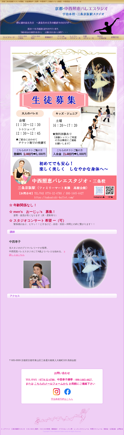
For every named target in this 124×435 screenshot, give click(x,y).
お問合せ (120, 429)
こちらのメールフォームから (51, 383)
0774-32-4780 (47, 379)
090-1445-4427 (83, 379)
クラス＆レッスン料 (65, 429)
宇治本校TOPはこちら (62, 399)
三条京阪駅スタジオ (18, 429)
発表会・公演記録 (110, 429)
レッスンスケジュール (81, 429)
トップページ (5, 429)
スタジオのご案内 (32, 429)
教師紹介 (55, 429)
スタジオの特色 (45, 429)
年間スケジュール (96, 429)
